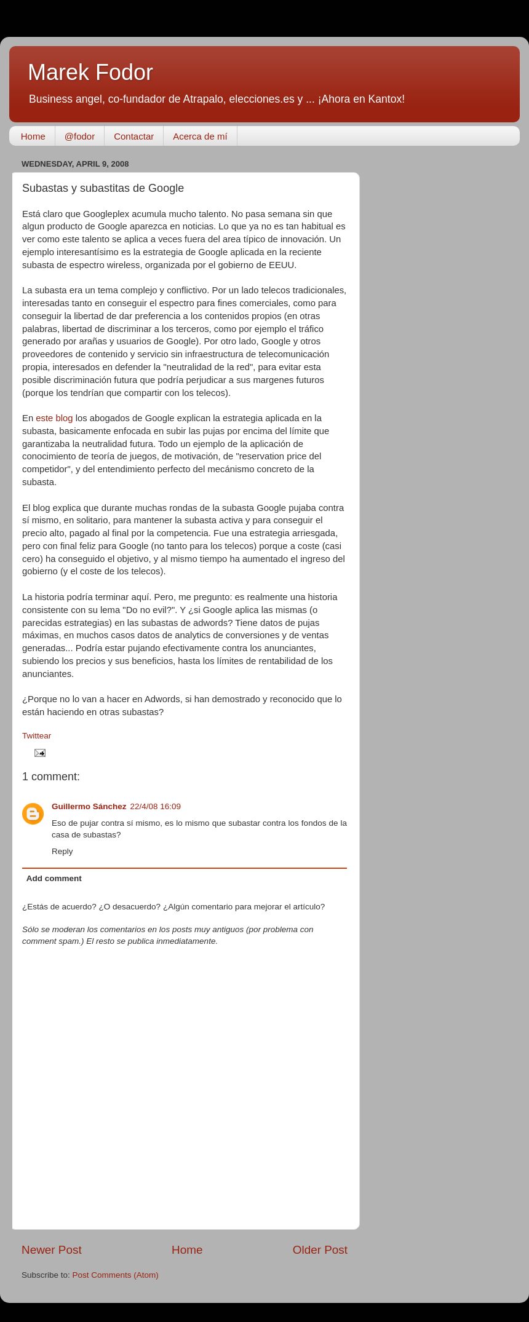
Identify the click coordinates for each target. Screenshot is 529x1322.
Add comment (54, 878)
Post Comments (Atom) (116, 1275)
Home (33, 136)
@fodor (80, 136)
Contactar (134, 136)
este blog (54, 418)
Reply (62, 851)
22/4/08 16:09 (155, 806)
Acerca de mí (200, 136)
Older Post (320, 1249)
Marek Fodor (90, 72)
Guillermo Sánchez (89, 806)
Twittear (36, 735)
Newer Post (52, 1249)
